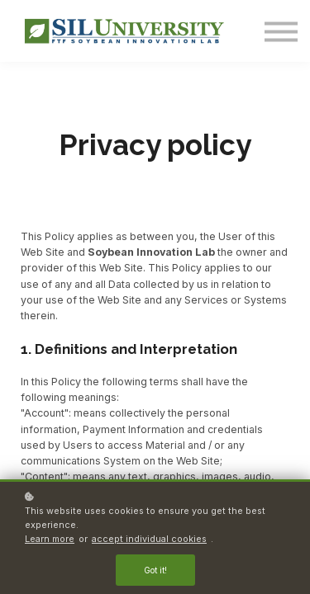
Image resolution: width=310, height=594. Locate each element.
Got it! (155, 570)
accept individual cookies (149, 538)
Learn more (49, 538)
